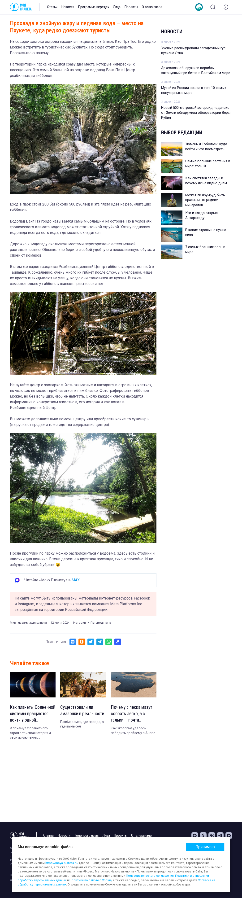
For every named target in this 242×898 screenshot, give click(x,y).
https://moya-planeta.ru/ (61, 863)
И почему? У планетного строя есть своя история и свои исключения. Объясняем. (30, 734)
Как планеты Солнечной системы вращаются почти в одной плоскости (29, 714)
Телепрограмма (86, 835)
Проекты (131, 7)
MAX (76, 580)
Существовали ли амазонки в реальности (82, 711)
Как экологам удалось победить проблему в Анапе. (133, 731)
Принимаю (205, 847)
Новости (67, 7)
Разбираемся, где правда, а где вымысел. (82, 724)
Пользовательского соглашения (150, 875)
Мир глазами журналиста (28, 622)
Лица (117, 7)
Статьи (52, 7)
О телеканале (152, 7)
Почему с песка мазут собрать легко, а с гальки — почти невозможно (132, 714)
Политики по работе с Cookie (90, 880)
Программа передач (93, 7)
